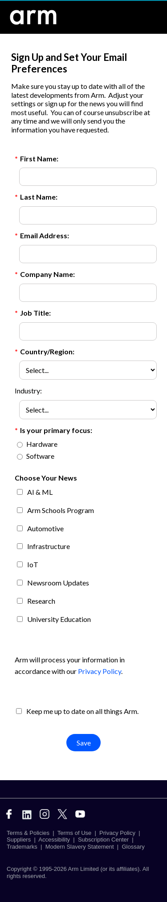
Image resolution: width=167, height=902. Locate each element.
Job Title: (33, 313)
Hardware (41, 444)
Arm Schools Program (60, 510)
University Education (59, 619)
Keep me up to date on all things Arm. (82, 711)
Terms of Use (74, 833)
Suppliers (19, 839)
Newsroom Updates (58, 582)
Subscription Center (103, 839)
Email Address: (42, 236)
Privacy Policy (100, 671)
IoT (32, 564)
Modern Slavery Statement (79, 846)
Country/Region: (44, 352)
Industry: (28, 390)
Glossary (133, 846)
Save (84, 742)
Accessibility (54, 839)
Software (40, 456)
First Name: (36, 159)
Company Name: (45, 274)
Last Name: (36, 197)
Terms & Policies (28, 833)
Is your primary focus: (53, 430)
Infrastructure (48, 546)
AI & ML (40, 492)
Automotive (45, 528)
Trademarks (22, 846)
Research (41, 601)
